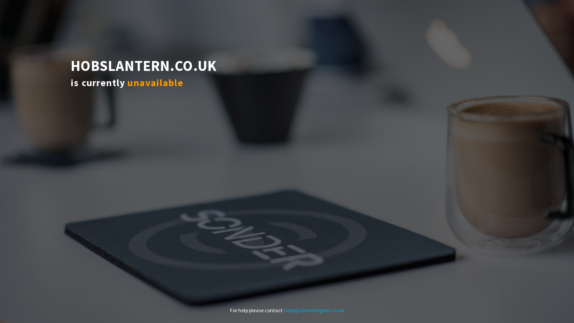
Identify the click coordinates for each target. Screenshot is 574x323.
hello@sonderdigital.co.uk (313, 310)
